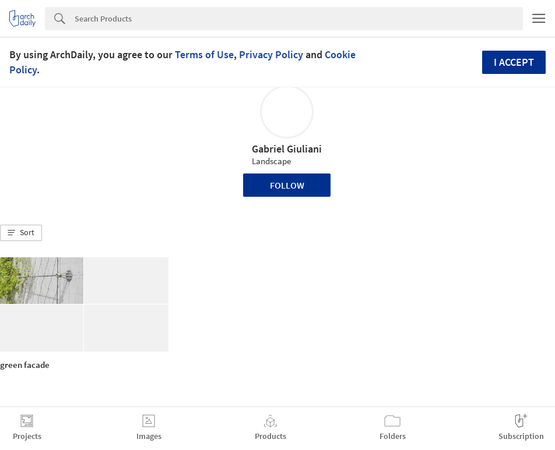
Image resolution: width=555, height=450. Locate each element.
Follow (287, 185)
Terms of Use (204, 54)
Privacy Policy (271, 54)
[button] (21, 233)
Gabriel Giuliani (287, 148)
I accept (514, 62)
